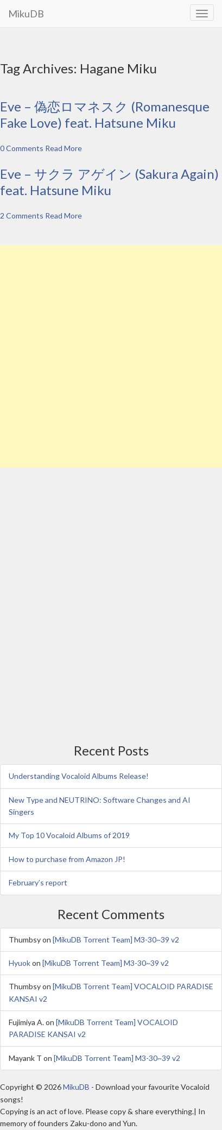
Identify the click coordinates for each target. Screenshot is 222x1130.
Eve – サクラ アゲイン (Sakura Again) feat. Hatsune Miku (109, 182)
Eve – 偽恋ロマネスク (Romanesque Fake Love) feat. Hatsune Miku (105, 114)
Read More (63, 148)
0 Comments (21, 148)
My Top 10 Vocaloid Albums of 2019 (69, 835)
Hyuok (19, 962)
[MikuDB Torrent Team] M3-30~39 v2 (116, 939)
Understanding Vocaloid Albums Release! (79, 776)
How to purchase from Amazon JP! (67, 859)
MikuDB (26, 14)
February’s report (38, 882)
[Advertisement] (111, 356)
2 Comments (21, 215)
